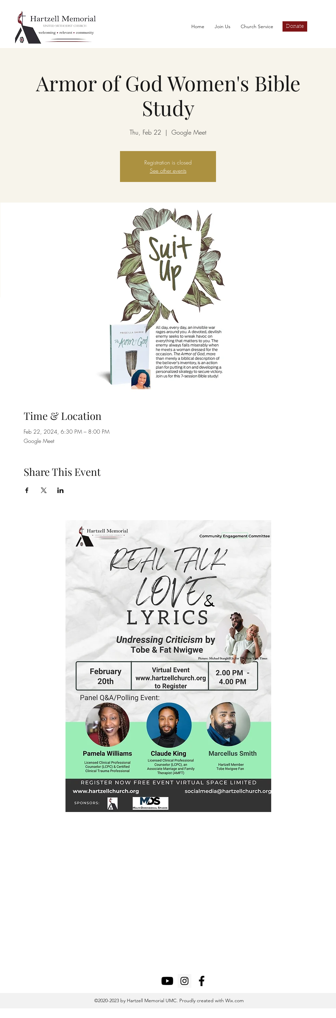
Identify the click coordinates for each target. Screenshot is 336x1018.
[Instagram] (184, 981)
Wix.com (234, 1000)
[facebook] (201, 981)
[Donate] (295, 26)
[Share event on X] (43, 490)
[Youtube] (167, 981)
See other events (168, 170)
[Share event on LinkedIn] (60, 490)
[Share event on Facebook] (27, 490)
